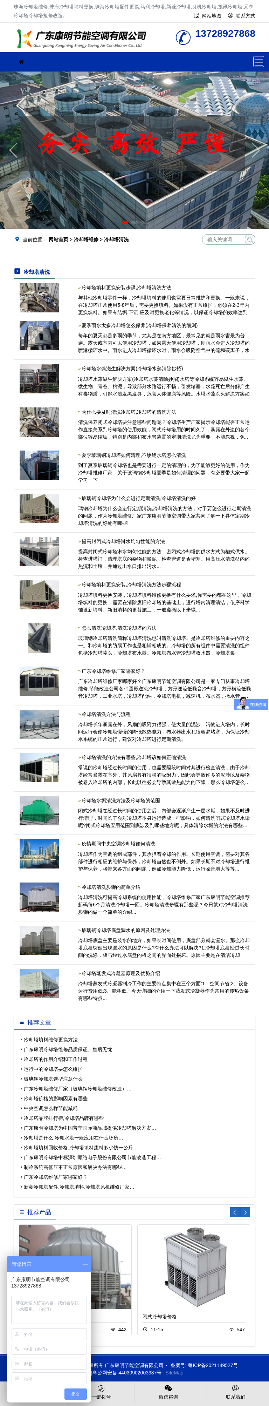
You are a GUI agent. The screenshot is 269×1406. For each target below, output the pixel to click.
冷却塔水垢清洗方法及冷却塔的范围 (121, 800)
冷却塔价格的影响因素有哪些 (56, 1098)
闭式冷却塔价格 (160, 1316)
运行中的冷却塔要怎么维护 (53, 1069)
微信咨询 (168, 1392)
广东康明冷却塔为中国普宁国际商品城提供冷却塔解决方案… (90, 1128)
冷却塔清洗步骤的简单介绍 (111, 887)
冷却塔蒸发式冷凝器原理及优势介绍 (121, 973)
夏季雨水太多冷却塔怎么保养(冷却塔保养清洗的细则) (140, 325)
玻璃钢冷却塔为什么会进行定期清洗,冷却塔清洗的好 (139, 498)
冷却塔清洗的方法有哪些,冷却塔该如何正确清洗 (134, 757)
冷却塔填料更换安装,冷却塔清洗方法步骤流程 (131, 584)
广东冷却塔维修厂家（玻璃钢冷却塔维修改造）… (78, 1088)
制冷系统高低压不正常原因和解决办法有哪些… (75, 1167)
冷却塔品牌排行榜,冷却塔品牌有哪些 (64, 1118)
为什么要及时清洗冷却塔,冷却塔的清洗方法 (129, 412)
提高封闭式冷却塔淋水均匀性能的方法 (123, 541)
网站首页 (58, 239)
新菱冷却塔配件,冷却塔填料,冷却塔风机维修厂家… (79, 1187)
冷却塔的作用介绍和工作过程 (56, 1059)
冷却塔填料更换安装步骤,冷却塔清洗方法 (126, 287)
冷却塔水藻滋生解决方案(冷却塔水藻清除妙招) (132, 368)
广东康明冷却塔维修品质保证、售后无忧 (68, 1049)
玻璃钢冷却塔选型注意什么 (53, 1079)
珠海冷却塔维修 (84, 40)
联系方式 (245, 16)
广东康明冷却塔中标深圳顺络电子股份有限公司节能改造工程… (92, 1157)
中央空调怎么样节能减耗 (51, 1108)
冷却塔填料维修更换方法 (51, 1039)
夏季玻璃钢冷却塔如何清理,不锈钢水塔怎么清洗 (134, 455)
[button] (124, 222)
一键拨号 (101, 1392)
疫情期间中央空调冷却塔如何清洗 (118, 843)
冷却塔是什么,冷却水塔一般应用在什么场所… (73, 1138)
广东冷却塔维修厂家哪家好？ (113, 671)
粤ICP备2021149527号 (213, 1365)
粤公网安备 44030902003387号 (123, 1372)
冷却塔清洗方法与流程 (106, 714)
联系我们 (235, 1392)
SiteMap (174, 1372)
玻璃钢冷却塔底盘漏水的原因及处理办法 (126, 930)
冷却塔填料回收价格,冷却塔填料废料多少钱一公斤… (81, 1147)
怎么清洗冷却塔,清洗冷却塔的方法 (119, 628)
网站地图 (211, 16)
